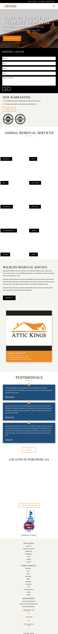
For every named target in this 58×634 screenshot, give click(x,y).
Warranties (28, 551)
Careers (28, 559)
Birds (42, 254)
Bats (4, 183)
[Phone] (29, 68)
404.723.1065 (51, 1)
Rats (42, 158)
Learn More (9, 109)
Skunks (42, 230)
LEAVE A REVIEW (32, 1)
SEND (6, 89)
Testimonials (28, 554)
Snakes (5, 254)
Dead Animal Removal (28, 606)
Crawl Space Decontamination (29, 604)
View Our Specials (12, 38)
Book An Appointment (29, 505)
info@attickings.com (29, 625)
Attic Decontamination (28, 601)
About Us (9, 298)
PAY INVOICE (42, 1)
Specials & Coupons (28, 548)
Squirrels (6, 159)
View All (29, 450)
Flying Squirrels (8, 230)
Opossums (42, 206)
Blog (28, 556)
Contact (28, 562)
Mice (28, 587)
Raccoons (42, 182)
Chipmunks (6, 206)
